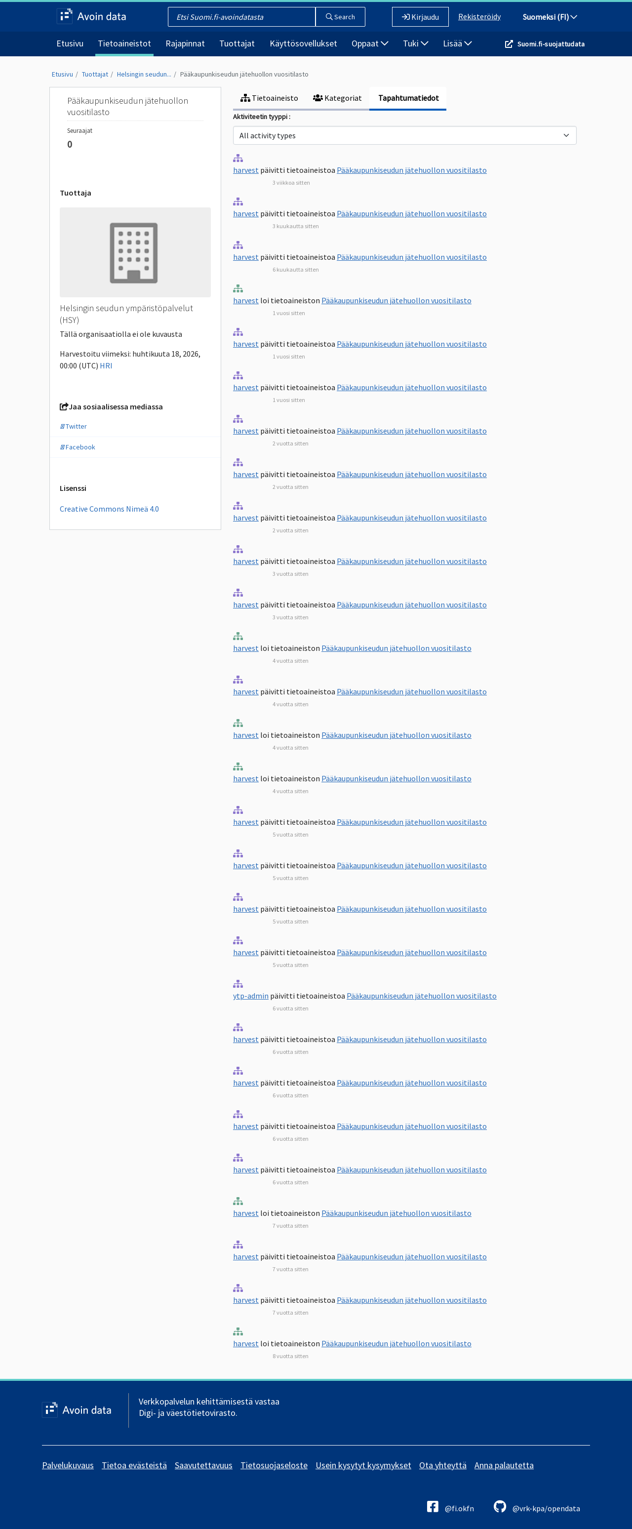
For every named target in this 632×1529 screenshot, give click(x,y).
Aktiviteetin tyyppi (261, 116)
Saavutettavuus (204, 1465)
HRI (106, 365)
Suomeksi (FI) (550, 17)
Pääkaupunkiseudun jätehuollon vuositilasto (244, 74)
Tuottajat (237, 43)
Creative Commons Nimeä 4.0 (109, 509)
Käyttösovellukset (303, 43)
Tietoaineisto (269, 98)
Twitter (73, 426)
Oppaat (370, 43)
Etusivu (69, 43)
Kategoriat (337, 98)
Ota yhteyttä (443, 1465)
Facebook (77, 447)
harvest (246, 170)
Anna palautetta (504, 1465)
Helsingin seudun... (144, 74)
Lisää (457, 43)
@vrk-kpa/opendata (537, 1506)
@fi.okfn (450, 1506)
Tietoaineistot (124, 43)
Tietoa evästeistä (134, 1465)
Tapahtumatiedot (408, 98)
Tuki (416, 43)
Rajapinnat (185, 43)
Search (340, 16)
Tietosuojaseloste (274, 1465)
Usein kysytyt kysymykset (363, 1465)
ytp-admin (251, 996)
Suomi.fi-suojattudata (551, 44)
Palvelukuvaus (68, 1465)
